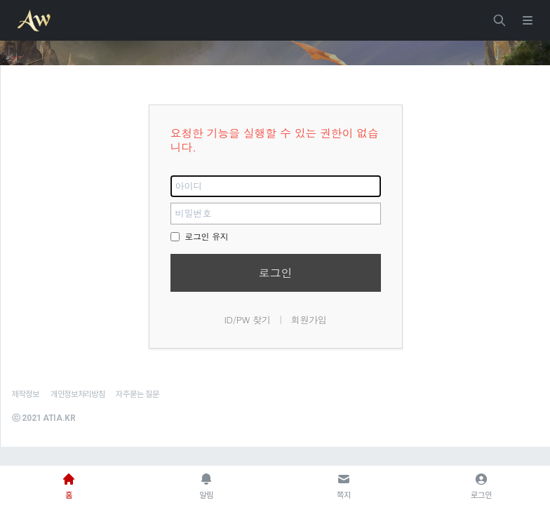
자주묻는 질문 (137, 394)
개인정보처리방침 (78, 394)
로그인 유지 (199, 236)
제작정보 (25, 394)
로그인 (276, 272)
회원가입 (309, 319)
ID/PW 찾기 (247, 319)
